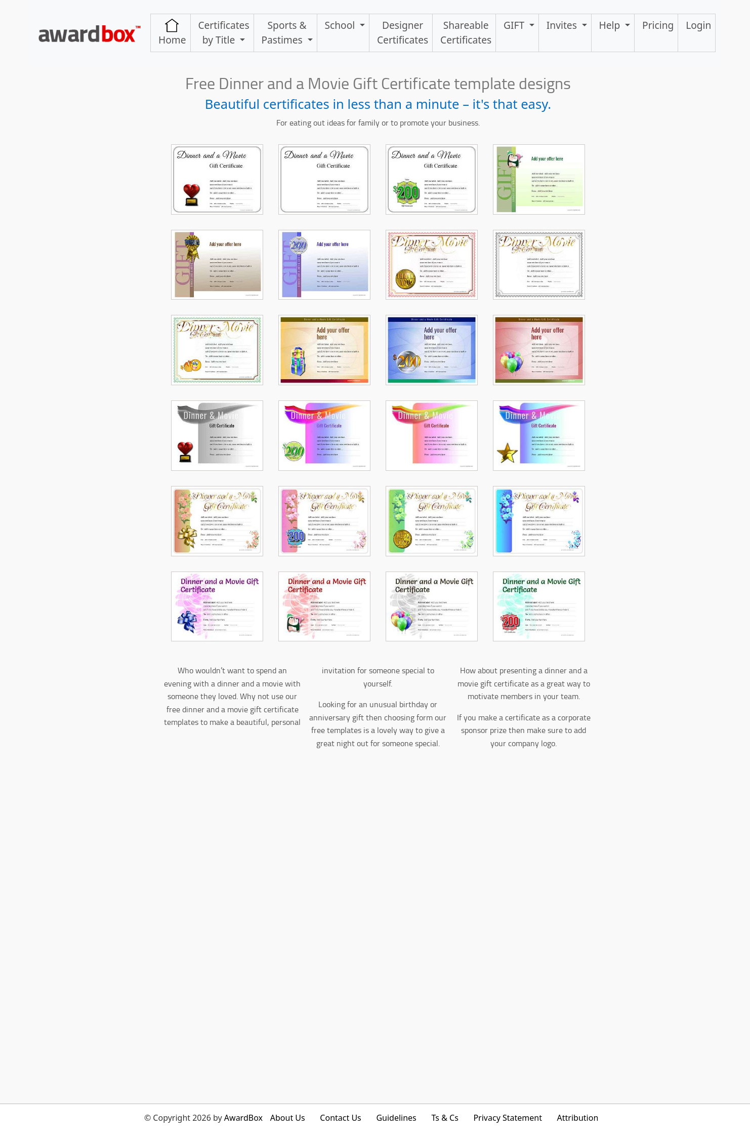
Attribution (578, 1117)
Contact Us (340, 1117)
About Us (287, 1117)
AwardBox (243, 1117)
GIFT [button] (515, 25)
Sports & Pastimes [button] (283, 32)
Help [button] (611, 25)
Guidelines (396, 1117)
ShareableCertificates (465, 32)
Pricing (658, 25)
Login (698, 25)
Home (172, 32)
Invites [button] (563, 25)
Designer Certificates (402, 32)
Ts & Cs (444, 1117)
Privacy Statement (507, 1117)
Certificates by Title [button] (223, 32)
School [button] (341, 25)
